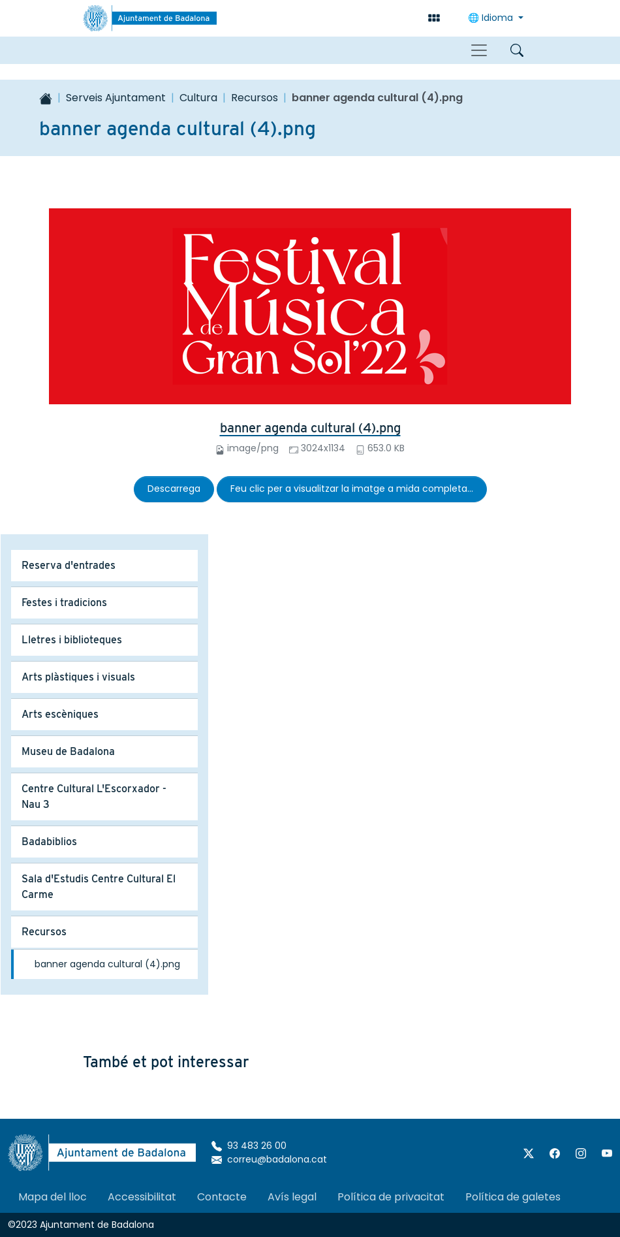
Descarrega (173, 488)
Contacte (222, 1196)
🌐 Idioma (492, 17)
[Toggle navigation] (479, 50)
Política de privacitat (390, 1196)
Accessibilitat (142, 1196)
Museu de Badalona (68, 751)
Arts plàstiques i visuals (78, 677)
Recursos (254, 97)
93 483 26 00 (249, 1145)
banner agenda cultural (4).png (310, 428)
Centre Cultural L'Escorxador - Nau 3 (94, 796)
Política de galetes (513, 1196)
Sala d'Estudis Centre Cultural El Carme (99, 887)
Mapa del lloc (52, 1196)
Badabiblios (49, 841)
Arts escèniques (60, 714)
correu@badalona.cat (269, 1159)
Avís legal (292, 1196)
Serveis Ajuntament (116, 97)
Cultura (198, 97)
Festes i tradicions (64, 602)
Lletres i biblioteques (72, 640)
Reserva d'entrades (69, 565)
